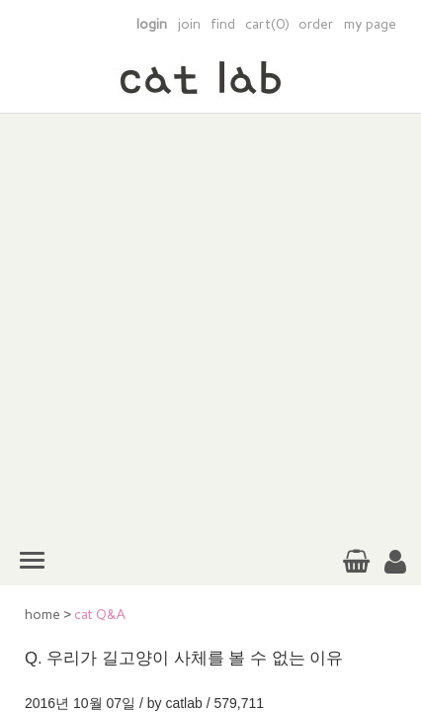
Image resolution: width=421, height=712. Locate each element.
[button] (395, 563)
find (222, 24)
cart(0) (267, 24)
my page (370, 24)
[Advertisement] (210, 324)
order (316, 24)
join (189, 24)
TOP (390, 620)
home (42, 614)
